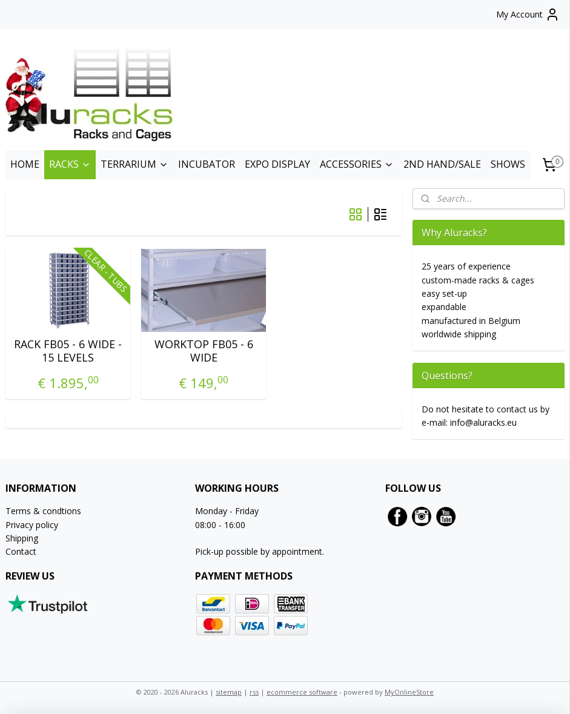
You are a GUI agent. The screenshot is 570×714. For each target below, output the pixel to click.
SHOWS (508, 164)
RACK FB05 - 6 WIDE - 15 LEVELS (68, 351)
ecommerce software (302, 691)
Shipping (21, 538)
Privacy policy (31, 525)
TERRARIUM (134, 164)
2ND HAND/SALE (442, 164)
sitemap (229, 691)
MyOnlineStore (409, 691)
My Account (528, 14)
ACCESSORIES (357, 164)
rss (254, 691)
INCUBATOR (206, 164)
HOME (24, 164)
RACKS (70, 164)
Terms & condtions (43, 511)
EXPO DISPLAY (277, 164)
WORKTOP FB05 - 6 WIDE (203, 351)
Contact (20, 551)
